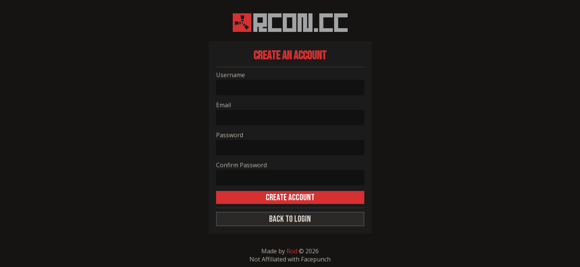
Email (223, 105)
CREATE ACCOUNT (290, 197)
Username (230, 75)
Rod (291, 251)
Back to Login (290, 219)
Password (229, 135)
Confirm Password (241, 165)
